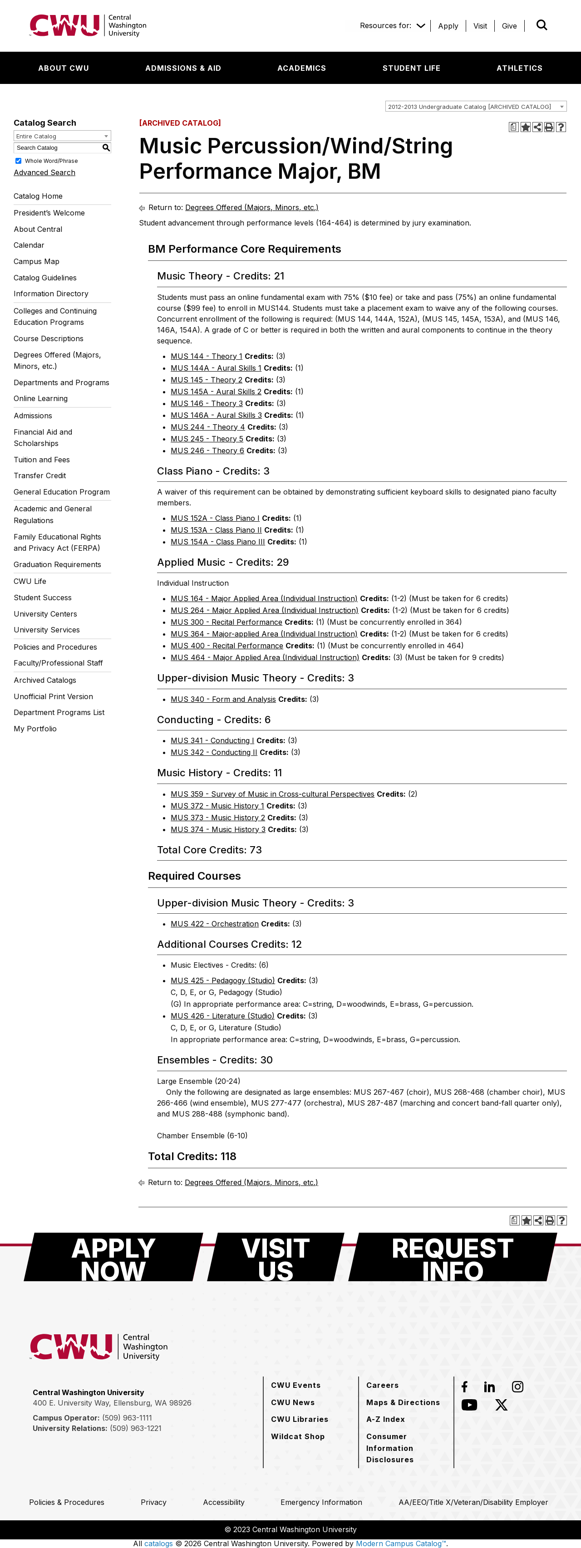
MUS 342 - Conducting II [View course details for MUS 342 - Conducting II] (214, 752)
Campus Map (36, 261)
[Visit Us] (275, 1257)
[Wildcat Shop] (298, 1436)
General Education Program (62, 491)
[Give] (509, 26)
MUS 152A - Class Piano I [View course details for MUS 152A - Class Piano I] (215, 518)
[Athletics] (519, 68)
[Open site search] (542, 25)
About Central (38, 229)
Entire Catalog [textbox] (36, 136)
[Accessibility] (223, 1502)
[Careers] (382, 1385)
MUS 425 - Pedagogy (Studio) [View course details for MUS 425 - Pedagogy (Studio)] (223, 980)
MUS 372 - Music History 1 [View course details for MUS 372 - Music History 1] (217, 805)
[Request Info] (453, 1257)
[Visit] (480, 26)
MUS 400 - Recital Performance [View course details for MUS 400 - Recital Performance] (227, 645)
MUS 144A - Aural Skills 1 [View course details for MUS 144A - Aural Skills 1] (216, 367)
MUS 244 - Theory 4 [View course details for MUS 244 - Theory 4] (208, 426)
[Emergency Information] (321, 1502)
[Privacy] (153, 1502)
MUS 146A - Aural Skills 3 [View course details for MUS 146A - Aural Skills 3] (216, 415)
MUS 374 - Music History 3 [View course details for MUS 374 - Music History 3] (218, 829)
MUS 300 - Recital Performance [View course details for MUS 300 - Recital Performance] (226, 622)
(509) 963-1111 (127, 1417)
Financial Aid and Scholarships (43, 437)
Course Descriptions (49, 338)
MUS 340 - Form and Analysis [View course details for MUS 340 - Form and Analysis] (223, 699)
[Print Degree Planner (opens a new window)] (514, 127)
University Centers (45, 613)
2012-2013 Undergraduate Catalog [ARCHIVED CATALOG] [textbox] (469, 106)
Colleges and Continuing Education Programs (55, 316)
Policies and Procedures (55, 647)
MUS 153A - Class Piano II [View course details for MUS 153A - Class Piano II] (216, 529)
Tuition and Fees (42, 459)
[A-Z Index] (385, 1419)
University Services (47, 629)
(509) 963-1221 (136, 1428)
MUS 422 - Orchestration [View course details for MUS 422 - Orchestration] (215, 923)
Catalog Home (38, 196)
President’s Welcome (49, 212)
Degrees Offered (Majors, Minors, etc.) (57, 360)
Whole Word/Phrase (51, 160)
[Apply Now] (113, 1257)
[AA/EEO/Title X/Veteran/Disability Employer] (473, 1502)
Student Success (43, 597)
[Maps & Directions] (403, 1402)
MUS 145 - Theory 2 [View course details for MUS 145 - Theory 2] (206, 379)
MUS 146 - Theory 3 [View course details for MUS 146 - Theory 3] (207, 403)
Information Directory (51, 293)
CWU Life (30, 581)
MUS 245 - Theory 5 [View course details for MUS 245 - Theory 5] (207, 438)
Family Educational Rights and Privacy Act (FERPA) (57, 542)
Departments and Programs (61, 382)
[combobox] (476, 106)
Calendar (29, 245)
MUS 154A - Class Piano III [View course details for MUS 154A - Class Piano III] (218, 541)
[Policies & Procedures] (66, 1502)
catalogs (158, 1543)
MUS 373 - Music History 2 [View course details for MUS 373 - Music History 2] (218, 817)
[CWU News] (293, 1402)
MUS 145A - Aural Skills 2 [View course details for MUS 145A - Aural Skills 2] (216, 391)
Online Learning (41, 398)
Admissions (33, 415)
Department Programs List (59, 712)
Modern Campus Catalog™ (401, 1543)
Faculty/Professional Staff (58, 662)
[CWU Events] (296, 1385)
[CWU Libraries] (300, 1419)
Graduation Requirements (57, 564)
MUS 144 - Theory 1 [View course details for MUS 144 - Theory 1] (206, 356)
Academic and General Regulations (53, 514)
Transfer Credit (40, 475)
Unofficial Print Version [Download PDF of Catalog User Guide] (53, 696)
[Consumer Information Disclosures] (406, 1447)
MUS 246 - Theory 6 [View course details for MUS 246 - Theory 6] (207, 450)
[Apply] (448, 26)
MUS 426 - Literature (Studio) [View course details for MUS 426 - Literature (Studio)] (223, 1015)
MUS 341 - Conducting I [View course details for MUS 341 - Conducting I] (212, 740)
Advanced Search (44, 172)
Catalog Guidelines (45, 277)
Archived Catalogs (45, 680)
